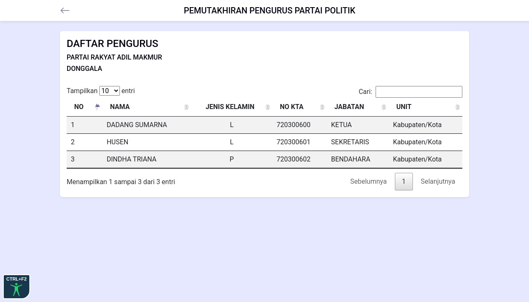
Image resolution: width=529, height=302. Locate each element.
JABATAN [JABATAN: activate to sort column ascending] (349, 107)
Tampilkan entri (101, 91)
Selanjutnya (438, 181)
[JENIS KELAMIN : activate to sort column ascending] (231, 107)
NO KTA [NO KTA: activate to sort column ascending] (291, 107)
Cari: (410, 92)
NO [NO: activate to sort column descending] (78, 107)
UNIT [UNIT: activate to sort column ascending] (403, 107)
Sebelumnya (368, 181)
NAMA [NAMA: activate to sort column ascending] (120, 107)
